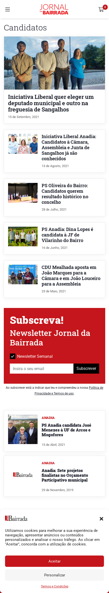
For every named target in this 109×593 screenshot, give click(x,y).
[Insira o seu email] (42, 369)
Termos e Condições (54, 586)
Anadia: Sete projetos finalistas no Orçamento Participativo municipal (65, 475)
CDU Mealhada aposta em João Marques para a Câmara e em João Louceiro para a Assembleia (71, 275)
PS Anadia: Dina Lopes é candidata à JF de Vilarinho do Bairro (67, 234)
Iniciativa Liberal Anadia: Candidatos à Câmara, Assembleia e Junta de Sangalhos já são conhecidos (69, 148)
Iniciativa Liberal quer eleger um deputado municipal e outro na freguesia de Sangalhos (51, 103)
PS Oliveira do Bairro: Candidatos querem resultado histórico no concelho (65, 194)
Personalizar (54, 575)
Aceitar (54, 561)
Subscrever (86, 368)
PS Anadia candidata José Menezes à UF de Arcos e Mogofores (66, 429)
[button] (101, 518)
